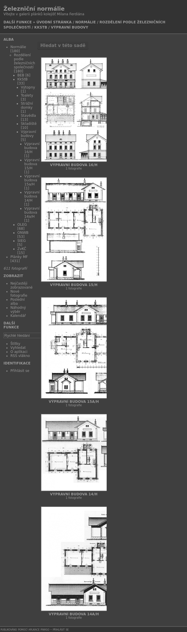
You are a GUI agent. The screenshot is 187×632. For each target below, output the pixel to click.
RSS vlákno (20, 356)
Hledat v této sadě (62, 45)
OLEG (22, 225)
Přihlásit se (19, 371)
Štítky (15, 344)
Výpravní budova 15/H (32, 164)
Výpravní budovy (69, 27)
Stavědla (28, 116)
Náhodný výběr (18, 310)
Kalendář (18, 316)
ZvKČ (21, 249)
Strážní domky (27, 105)
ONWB (23, 233)
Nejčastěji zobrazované (21, 285)
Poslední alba (17, 302)
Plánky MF (19, 257)
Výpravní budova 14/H (32, 196)
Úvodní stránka (54, 22)
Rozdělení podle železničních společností (24, 61)
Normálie (85, 22)
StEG (21, 241)
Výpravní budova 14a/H (32, 212)
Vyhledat (18, 348)
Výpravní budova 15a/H (32, 180)
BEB (20, 75)
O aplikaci (18, 352)
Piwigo (45, 629)
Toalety (27, 95)
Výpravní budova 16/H (32, 148)
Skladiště (29, 124)
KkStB (40, 27)
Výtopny (28, 87)
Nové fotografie (18, 293)
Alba (8, 39)
